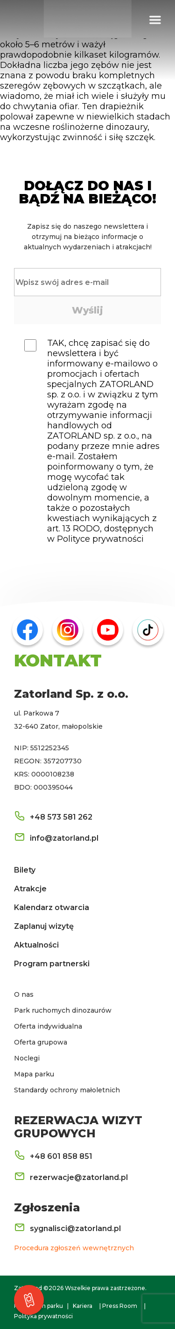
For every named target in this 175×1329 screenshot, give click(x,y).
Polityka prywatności (43, 1316)
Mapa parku (34, 1074)
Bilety (24, 870)
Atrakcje (30, 888)
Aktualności (36, 945)
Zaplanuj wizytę (44, 926)
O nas (24, 994)
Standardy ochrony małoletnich (67, 1090)
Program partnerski (52, 963)
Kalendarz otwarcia (51, 907)
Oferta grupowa (40, 1042)
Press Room (119, 1305)
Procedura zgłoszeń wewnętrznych (74, 1248)
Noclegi (27, 1058)
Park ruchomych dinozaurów (63, 1010)
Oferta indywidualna (48, 1026)
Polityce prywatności (100, 539)
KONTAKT (58, 660)
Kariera (82, 1305)
